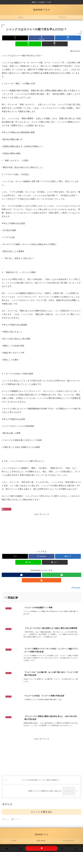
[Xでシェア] (15, 38)
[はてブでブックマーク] (68, 38)
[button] (55, 43)
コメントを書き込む (41, 812)
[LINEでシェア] (28, 43)
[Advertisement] (41, 531)
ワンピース (6, 509)
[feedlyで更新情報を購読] (61, 575)
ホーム (14, 840)
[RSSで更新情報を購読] (41, 580)
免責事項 (14, 843)
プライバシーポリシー (41, 843)
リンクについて (68, 840)
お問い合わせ (41, 840)
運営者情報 (68, 843)
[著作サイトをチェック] (21, 575)
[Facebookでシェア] (41, 38)
